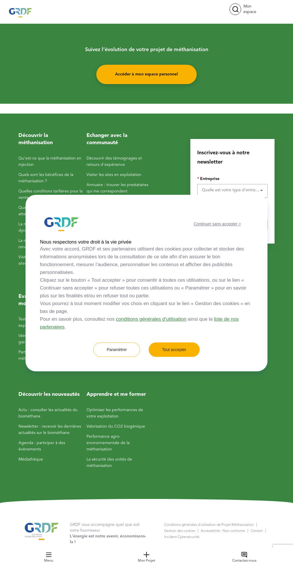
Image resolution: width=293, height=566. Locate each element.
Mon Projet (146, 557)
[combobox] (232, 190)
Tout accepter (174, 349)
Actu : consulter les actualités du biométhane (48, 413)
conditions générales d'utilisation (151, 319)
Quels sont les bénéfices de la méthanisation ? (45, 178)
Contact (257, 531)
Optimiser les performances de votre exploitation (115, 413)
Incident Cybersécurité (181, 537)
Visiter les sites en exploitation (114, 175)
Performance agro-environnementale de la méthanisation (108, 443)
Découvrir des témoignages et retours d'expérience (114, 161)
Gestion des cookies (179, 531)
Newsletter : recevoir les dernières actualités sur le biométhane (49, 429)
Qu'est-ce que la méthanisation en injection (49, 161)
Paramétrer (117, 349)
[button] (235, 9)
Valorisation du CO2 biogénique (116, 426)
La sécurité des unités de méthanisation (109, 462)
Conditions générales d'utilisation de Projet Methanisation (209, 525)
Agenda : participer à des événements (41, 446)
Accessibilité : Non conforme (223, 531)
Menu (48, 557)
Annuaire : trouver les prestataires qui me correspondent (117, 188)
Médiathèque (30, 459)
